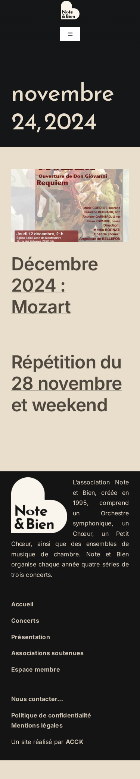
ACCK (75, 741)
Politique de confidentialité (51, 715)
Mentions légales (37, 725)
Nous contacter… (37, 699)
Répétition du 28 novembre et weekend (66, 383)
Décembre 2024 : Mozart (54, 285)
